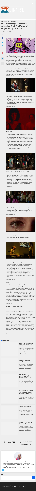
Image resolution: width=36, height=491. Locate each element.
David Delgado (21, 368)
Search (2, 474)
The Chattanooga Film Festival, (24, 55)
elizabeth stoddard (22, 414)
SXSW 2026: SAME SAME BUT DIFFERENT (25, 407)
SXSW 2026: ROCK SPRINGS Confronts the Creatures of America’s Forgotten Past (26, 392)
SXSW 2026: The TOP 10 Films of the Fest (25, 423)
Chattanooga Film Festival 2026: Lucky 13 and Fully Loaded (26, 344)
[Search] (33, 477)
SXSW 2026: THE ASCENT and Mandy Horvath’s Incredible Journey (25, 360)
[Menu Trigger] (32, 3)
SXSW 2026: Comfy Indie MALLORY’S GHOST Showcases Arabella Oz (25, 376)
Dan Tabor (3, 31)
